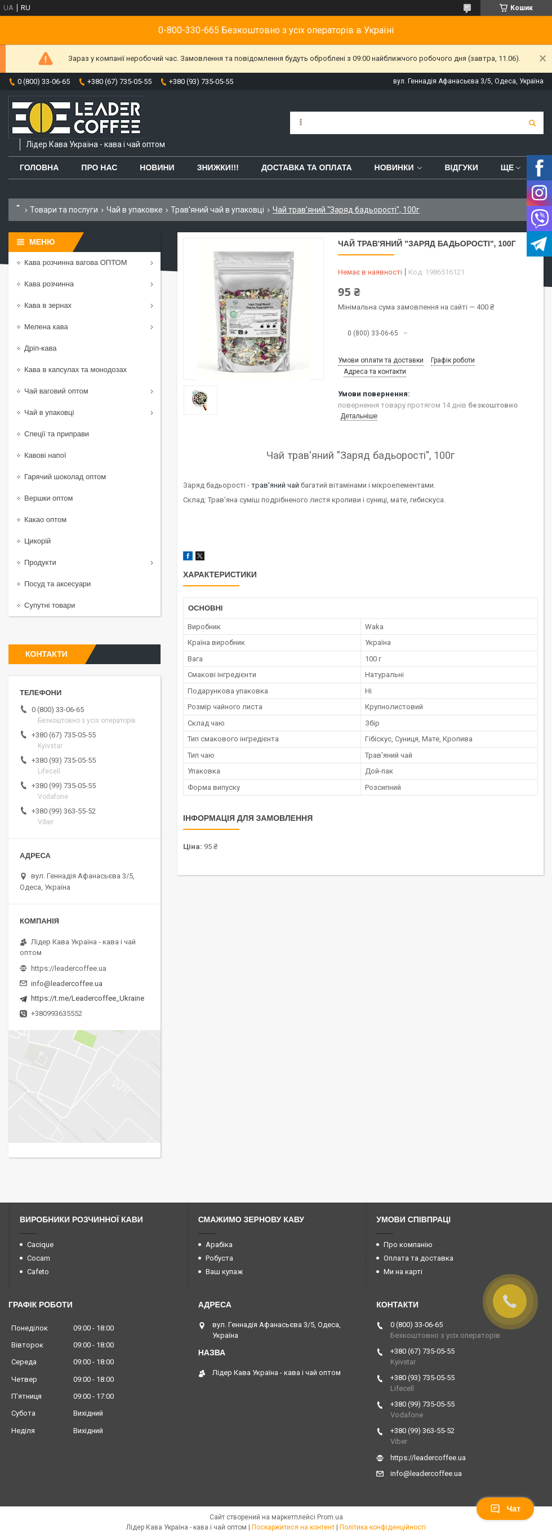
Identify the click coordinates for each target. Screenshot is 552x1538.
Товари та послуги (64, 209)
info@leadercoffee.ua (67, 983)
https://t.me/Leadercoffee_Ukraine (87, 998)
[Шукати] (532, 123)
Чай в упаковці (49, 412)
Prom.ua (330, 1517)
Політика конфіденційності (383, 1527)
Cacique (40, 1244)
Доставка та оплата (306, 167)
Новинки (394, 167)
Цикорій (37, 541)
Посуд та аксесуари (57, 584)
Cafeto (38, 1271)
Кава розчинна (49, 284)
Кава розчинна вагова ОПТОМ (75, 262)
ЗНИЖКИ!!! (218, 167)
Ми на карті (403, 1271)
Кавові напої (45, 455)
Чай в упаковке (134, 209)
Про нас (99, 167)
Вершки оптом (48, 498)
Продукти (40, 562)
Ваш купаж (224, 1271)
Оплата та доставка (418, 1258)
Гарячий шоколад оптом (65, 476)
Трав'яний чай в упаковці (217, 209)
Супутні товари (49, 605)
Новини (157, 167)
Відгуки (461, 167)
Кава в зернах (48, 305)
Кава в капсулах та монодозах (75, 369)
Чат (505, 1509)
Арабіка (219, 1244)
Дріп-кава (40, 348)
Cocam (38, 1258)
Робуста (219, 1258)
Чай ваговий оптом (56, 391)
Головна (39, 167)
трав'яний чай (275, 485)
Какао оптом (45, 519)
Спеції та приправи (56, 434)
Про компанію (408, 1244)
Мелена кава (46, 326)
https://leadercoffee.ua (68, 968)
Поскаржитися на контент (293, 1527)
